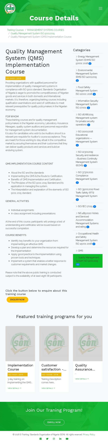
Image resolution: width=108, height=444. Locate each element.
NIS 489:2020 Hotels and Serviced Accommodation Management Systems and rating (87, 220)
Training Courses (15, 30)
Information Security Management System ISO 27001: (87, 104)
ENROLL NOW (54, 422)
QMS (79, 250)
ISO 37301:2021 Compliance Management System (86, 175)
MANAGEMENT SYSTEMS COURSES (45, 30)
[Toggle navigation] (100, 8)
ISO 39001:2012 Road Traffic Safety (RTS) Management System (87, 192)
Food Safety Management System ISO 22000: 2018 (86, 90)
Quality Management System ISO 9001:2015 (33, 33)
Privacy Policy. (89, 434)
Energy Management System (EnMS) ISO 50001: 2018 (87, 60)
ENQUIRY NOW (17, 299)
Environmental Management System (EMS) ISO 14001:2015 (86, 73)
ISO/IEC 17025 (84, 206)
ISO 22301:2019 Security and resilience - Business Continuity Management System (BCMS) (87, 159)
